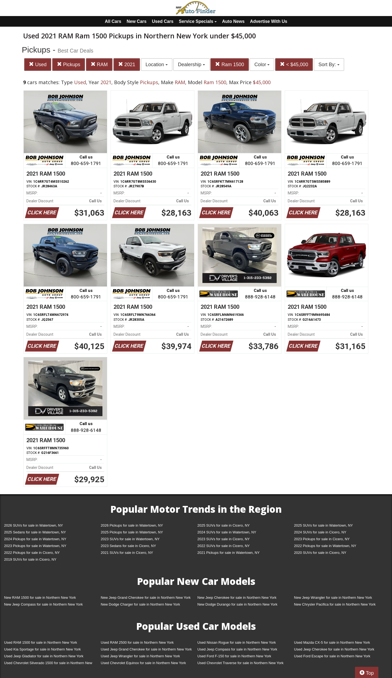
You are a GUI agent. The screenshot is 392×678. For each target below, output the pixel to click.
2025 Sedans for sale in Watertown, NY (35, 532)
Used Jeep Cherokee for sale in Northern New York (334, 649)
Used (38, 64)
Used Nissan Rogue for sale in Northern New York (236, 642)
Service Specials (198, 21)
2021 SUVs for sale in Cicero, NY (127, 553)
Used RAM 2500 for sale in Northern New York (137, 642)
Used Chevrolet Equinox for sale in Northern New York (143, 663)
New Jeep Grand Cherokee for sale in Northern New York (146, 597)
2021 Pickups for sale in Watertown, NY (228, 553)
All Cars (113, 21)
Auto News (233, 21)
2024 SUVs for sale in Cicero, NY (320, 532)
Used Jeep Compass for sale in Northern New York (237, 649)
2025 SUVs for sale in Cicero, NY (223, 525)
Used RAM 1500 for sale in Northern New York (40, 642)
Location (157, 64)
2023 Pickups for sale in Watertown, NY (35, 546)
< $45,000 (294, 64)
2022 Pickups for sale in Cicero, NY (32, 553)
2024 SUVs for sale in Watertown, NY (226, 532)
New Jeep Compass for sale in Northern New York (43, 604)
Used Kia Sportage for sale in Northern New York (42, 649)
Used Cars (162, 21)
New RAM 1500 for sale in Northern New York (40, 597)
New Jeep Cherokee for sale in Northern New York (236, 597)
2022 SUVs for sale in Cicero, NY (223, 546)
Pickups (68, 64)
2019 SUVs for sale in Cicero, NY (30, 559)
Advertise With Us (268, 21)
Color (262, 64)
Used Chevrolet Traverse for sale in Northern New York (240, 663)
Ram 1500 (229, 64)
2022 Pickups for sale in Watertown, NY (325, 546)
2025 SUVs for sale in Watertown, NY (323, 525)
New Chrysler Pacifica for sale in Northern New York (335, 604)
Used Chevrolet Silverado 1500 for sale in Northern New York (48, 664)
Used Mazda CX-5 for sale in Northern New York (332, 642)
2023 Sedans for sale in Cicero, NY (128, 546)
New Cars (136, 21)
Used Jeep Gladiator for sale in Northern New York (43, 656)
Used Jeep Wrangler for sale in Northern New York (140, 656)
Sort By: (328, 64)
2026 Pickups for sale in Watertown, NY (132, 525)
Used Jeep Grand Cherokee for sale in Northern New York (146, 649)
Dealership (191, 64)
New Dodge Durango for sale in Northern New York (237, 604)
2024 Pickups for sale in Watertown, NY (35, 539)
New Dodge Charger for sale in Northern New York (140, 604)
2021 (126, 64)
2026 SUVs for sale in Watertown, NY (33, 525)
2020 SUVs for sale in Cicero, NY (320, 553)
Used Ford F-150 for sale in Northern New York (234, 656)
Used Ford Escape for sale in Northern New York (332, 656)
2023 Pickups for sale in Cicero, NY (322, 539)
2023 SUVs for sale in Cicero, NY (223, 539)
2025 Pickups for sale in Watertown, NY (132, 532)
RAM (99, 64)
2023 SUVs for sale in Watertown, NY (130, 539)
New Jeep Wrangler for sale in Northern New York (333, 597)
